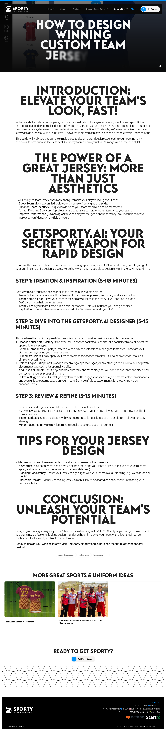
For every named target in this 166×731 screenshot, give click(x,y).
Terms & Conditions (122, 726)
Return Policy (134, 726)
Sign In (134, 9)
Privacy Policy (144, 726)
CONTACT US (155, 702)
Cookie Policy (153, 726)
